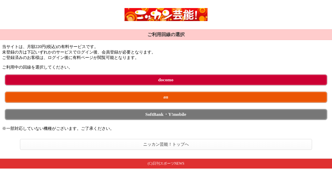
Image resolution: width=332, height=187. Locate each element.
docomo (166, 79)
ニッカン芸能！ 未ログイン (166, 14)
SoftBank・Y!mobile (165, 114)
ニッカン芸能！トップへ (166, 144)
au (165, 96)
